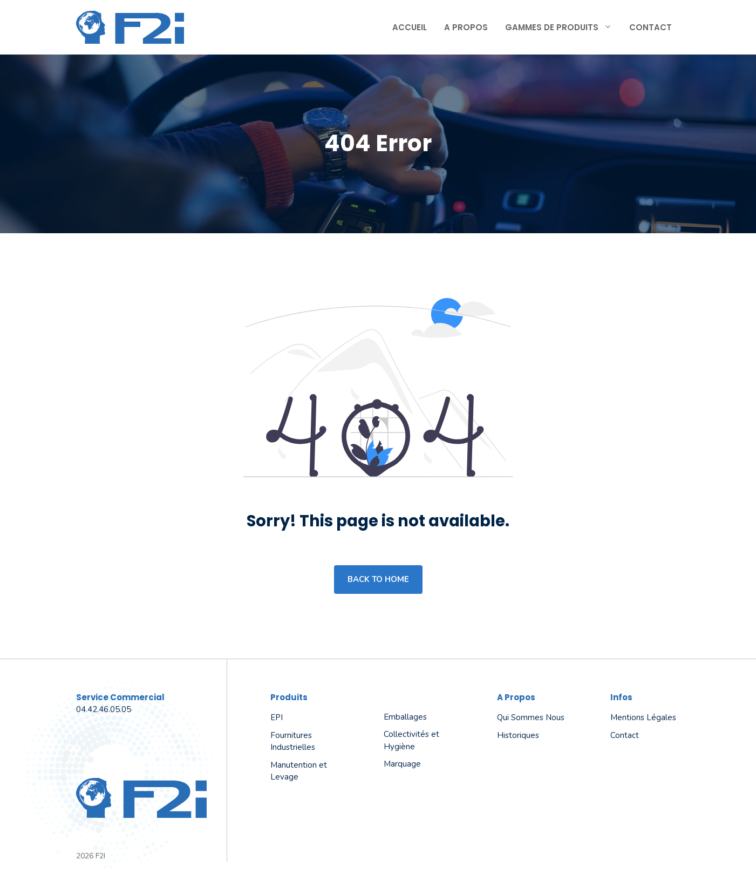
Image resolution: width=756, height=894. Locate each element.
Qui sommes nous (530, 717)
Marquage (402, 763)
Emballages (405, 717)
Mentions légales (643, 717)
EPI (276, 717)
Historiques (518, 735)
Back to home (378, 579)
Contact (650, 27)
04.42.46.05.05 (103, 709)
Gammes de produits (563, 27)
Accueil (409, 27)
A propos (466, 27)
